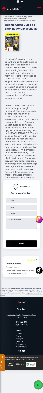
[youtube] (22, 1)
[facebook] (18, 1)
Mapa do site (21, 344)
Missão (19, 336)
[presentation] (21, 234)
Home (18, 331)
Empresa (19, 333)
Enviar (21, 243)
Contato (19, 341)
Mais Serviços (21, 346)
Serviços (19, 338)
